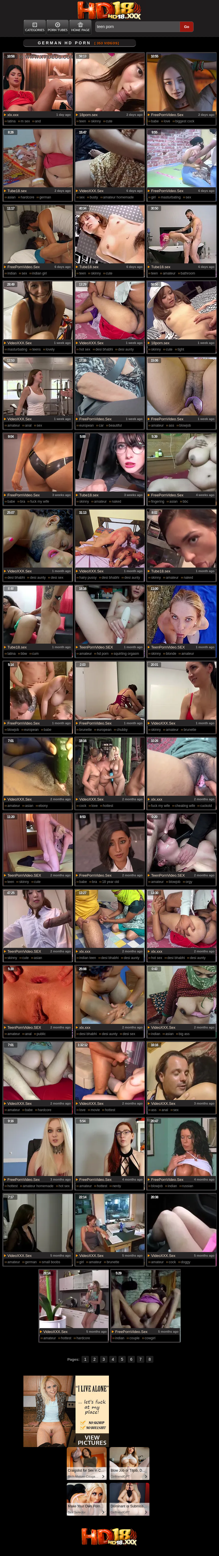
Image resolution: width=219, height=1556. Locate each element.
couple (134, 1338)
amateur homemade (118, 197)
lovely (50, 349)
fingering (157, 502)
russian (187, 1186)
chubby (122, 730)
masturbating (171, 197)
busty (94, 197)
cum (35, 654)
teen (82, 121)
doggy (185, 1262)
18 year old (110, 882)
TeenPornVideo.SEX (96, 647)
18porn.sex (88, 115)
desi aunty (126, 349)
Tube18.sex (17, 191)
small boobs (51, 1262)
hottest (108, 806)
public (41, 1034)
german (45, 197)
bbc (185, 502)
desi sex (57, 578)
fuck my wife (39, 502)
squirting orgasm (126, 654)
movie (95, 1110)
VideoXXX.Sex (91, 191)
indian (12, 273)
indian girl (39, 273)
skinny (96, 121)
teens (36, 349)
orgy (189, 882)
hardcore (27, 197)
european (86, 425)
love (167, 121)
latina (11, 121)
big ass (184, 1034)
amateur (169, 273)
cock (82, 806)
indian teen (87, 958)
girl (153, 197)
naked (116, 502)
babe (155, 121)
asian (11, 197)
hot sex (84, 349)
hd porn (103, 654)
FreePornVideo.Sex (167, 115)
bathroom (188, 273)
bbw (24, 654)
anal (28, 425)
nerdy (116, 1186)
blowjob (185, 425)
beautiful (115, 425)
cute (109, 121)
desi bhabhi (104, 349)
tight (181, 349)
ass (171, 425)
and (38, 121)
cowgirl (150, 1338)
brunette (85, 730)
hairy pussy (88, 578)
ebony (43, 806)
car (101, 425)
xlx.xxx (13, 115)
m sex (25, 121)
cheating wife (185, 806)
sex (82, 197)
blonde (171, 654)
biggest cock (184, 121)
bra (22, 502)
